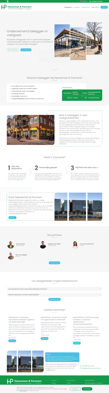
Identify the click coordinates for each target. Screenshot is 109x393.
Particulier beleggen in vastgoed (93, 383)
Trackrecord (85, 7)
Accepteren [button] (87, 389)
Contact (104, 7)
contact (48, 368)
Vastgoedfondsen (89, 380)
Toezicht (69, 383)
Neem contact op (13, 50)
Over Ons (54, 380)
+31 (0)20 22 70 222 (88, 366)
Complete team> (54, 263)
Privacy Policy (23, 390)
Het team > (12, 217)
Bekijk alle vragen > (55, 299)
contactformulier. (18, 179)
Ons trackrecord (25, 50)
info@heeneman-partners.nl (91, 368)
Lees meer (12, 341)
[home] (16, 7)
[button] (84, 1)
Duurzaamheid (71, 380)
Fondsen (76, 7)
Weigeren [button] (75, 389)
